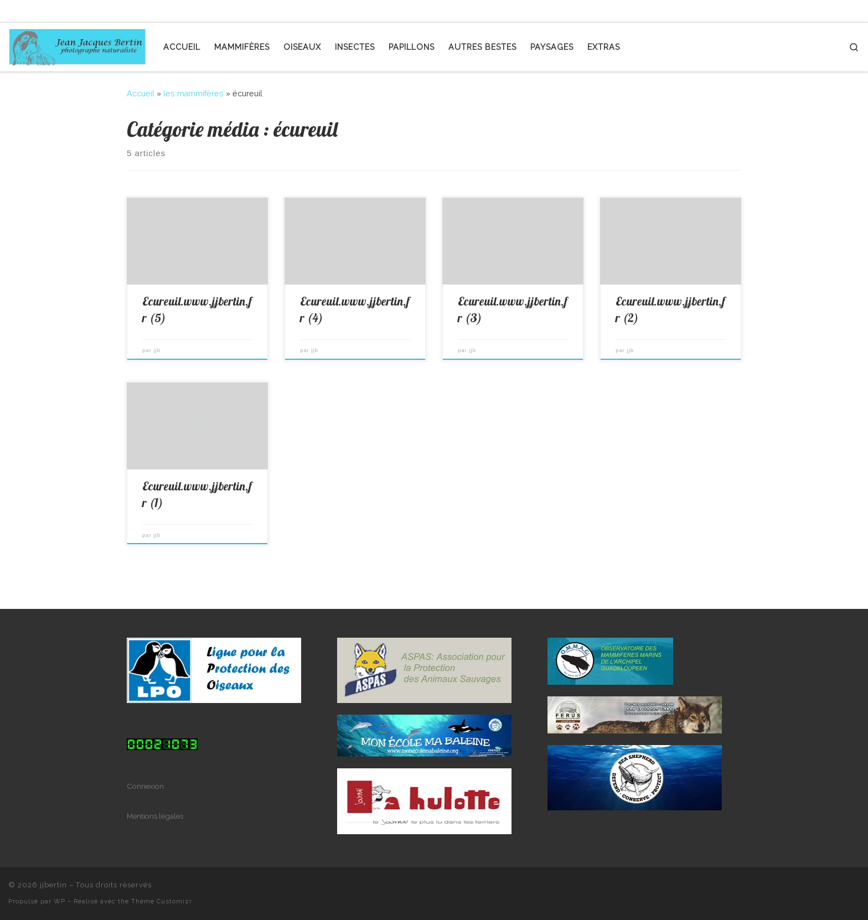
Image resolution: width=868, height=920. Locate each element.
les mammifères (193, 93)
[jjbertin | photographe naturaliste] (77, 44)
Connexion (145, 786)
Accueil (140, 93)
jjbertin (53, 885)
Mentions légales (155, 816)
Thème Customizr (161, 901)
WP (59, 901)
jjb (157, 350)
